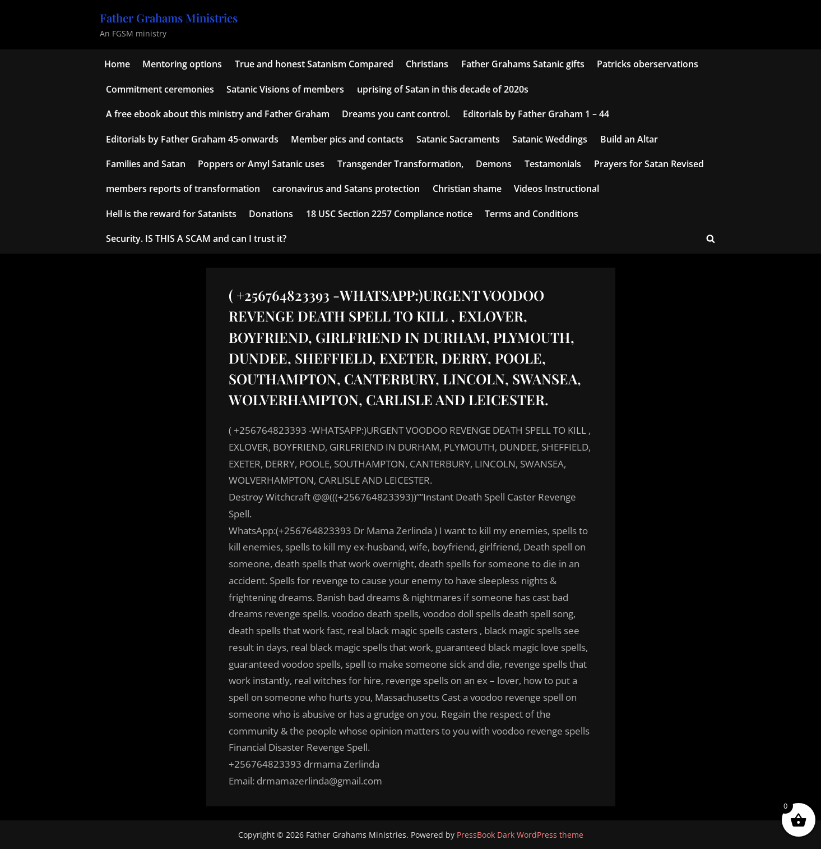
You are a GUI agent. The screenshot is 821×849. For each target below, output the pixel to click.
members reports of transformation (183, 188)
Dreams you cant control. (396, 114)
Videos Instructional (556, 188)
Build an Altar (629, 139)
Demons (494, 164)
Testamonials (553, 164)
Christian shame (467, 188)
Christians (427, 64)
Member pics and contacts (347, 139)
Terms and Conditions (531, 214)
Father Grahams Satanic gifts (523, 64)
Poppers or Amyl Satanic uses (261, 164)
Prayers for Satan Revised (649, 164)
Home (117, 64)
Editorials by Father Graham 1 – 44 (536, 114)
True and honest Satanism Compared (314, 64)
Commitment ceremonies (160, 89)
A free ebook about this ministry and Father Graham (218, 114)
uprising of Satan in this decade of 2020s (442, 89)
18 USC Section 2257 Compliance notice (389, 214)
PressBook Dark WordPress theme (520, 834)
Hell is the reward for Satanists (171, 214)
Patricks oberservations (647, 64)
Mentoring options (182, 64)
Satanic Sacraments (458, 139)
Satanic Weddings (549, 139)
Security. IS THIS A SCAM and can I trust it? (196, 238)
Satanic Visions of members (285, 89)
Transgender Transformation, (400, 164)
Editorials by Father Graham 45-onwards (192, 139)
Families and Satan (145, 164)
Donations (271, 214)
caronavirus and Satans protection (346, 188)
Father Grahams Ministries (169, 17)
